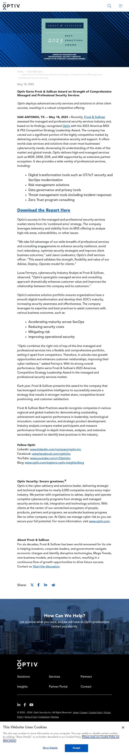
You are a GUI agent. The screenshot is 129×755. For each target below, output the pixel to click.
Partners (86, 676)
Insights (22, 686)
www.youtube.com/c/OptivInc (50, 458)
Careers (83, 713)
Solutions (23, 676)
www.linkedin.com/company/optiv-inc (55, 449)
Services (54, 676)
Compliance (43, 717)
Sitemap (55, 717)
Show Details (50, 748)
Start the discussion (46, 566)
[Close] (123, 727)
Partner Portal (58, 686)
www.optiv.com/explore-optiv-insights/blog (54, 462)
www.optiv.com (99, 521)
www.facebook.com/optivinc (51, 454)
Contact (86, 686)
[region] (64, 738)
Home (20, 71)
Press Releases (35, 71)
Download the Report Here (43, 210)
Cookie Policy (95, 713)
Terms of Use (31, 717)
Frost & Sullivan (94, 117)
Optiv (66, 126)
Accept (76, 748)
